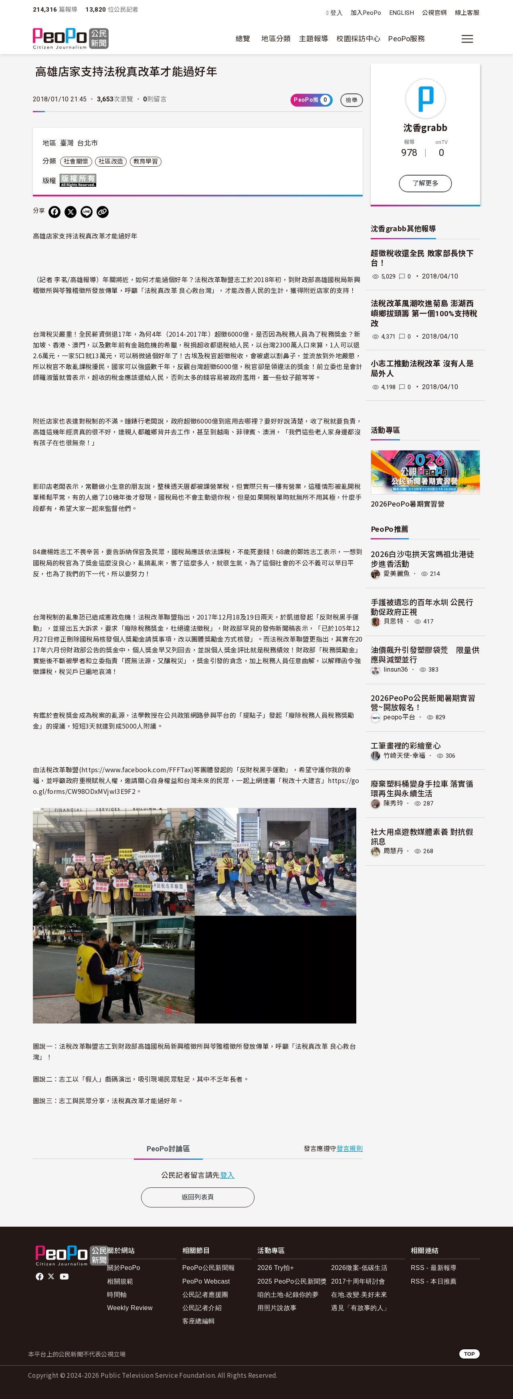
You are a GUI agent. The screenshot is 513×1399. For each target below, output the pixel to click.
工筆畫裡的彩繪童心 (405, 744)
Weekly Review (130, 1307)
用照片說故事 (277, 1307)
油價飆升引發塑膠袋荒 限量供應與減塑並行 (425, 654)
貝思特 (393, 621)
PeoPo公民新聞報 (208, 1267)
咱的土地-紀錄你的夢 (288, 1294)
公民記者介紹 (202, 1307)
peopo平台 (400, 717)
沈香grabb (425, 127)
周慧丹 (393, 851)
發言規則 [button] (350, 1149)
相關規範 (120, 1281)
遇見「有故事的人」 (360, 1307)
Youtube (65, 1277)
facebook (40, 1277)
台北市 (87, 143)
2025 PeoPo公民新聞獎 (292, 1281)
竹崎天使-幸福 (405, 755)
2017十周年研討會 (358, 1281)
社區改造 (111, 161)
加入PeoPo (366, 12)
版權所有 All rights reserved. (80, 180)
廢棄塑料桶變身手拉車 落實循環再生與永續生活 (422, 788)
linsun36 (396, 669)
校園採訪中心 (358, 38)
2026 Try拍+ (275, 1267)
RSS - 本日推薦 (434, 1281)
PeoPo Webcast (206, 1281)
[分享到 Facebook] (54, 212)
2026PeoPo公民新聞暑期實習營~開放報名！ (423, 702)
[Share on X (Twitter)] (71, 212)
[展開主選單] (467, 39)
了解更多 (425, 183)
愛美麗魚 (397, 573)
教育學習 (145, 161)
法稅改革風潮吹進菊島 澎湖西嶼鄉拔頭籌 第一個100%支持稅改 (424, 313)
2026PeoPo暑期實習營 (407, 504)
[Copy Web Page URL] (103, 212)
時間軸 (117, 1294)
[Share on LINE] (87, 212)
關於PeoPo (123, 1267)
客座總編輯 (198, 1321)
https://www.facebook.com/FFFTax (136, 769)
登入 (336, 13)
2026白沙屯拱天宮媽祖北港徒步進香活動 (422, 558)
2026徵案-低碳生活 (359, 1267)
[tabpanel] (198, 1175)
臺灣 (67, 143)
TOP (469, 1354)
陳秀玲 (393, 803)
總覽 (243, 38)
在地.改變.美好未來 (359, 1294)
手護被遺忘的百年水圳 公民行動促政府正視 (422, 606)
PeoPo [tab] (168, 1149)
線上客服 (467, 12)
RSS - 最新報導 (434, 1267)
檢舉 (351, 100)
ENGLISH (402, 12)
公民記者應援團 (205, 1294)
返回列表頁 (198, 1197)
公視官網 (434, 12)
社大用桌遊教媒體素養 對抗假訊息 (422, 836)
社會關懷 (76, 161)
